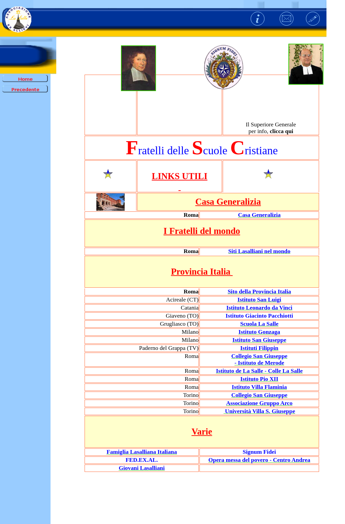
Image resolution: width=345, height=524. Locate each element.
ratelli (151, 150)
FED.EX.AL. (142, 460)
